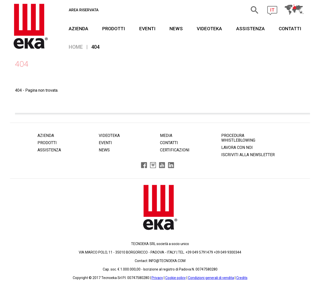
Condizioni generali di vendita (211, 278)
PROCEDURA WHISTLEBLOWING (238, 138)
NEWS (176, 28)
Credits (242, 278)
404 (95, 47)
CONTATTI (290, 28)
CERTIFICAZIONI (175, 150)
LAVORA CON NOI (237, 147)
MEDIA (166, 135)
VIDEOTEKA (209, 28)
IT (272, 10)
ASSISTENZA (250, 28)
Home (76, 47)
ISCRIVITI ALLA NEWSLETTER (248, 154)
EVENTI (147, 28)
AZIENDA (78, 28)
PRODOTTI (113, 28)
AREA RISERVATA (83, 10)
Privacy (157, 278)
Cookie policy (175, 278)
